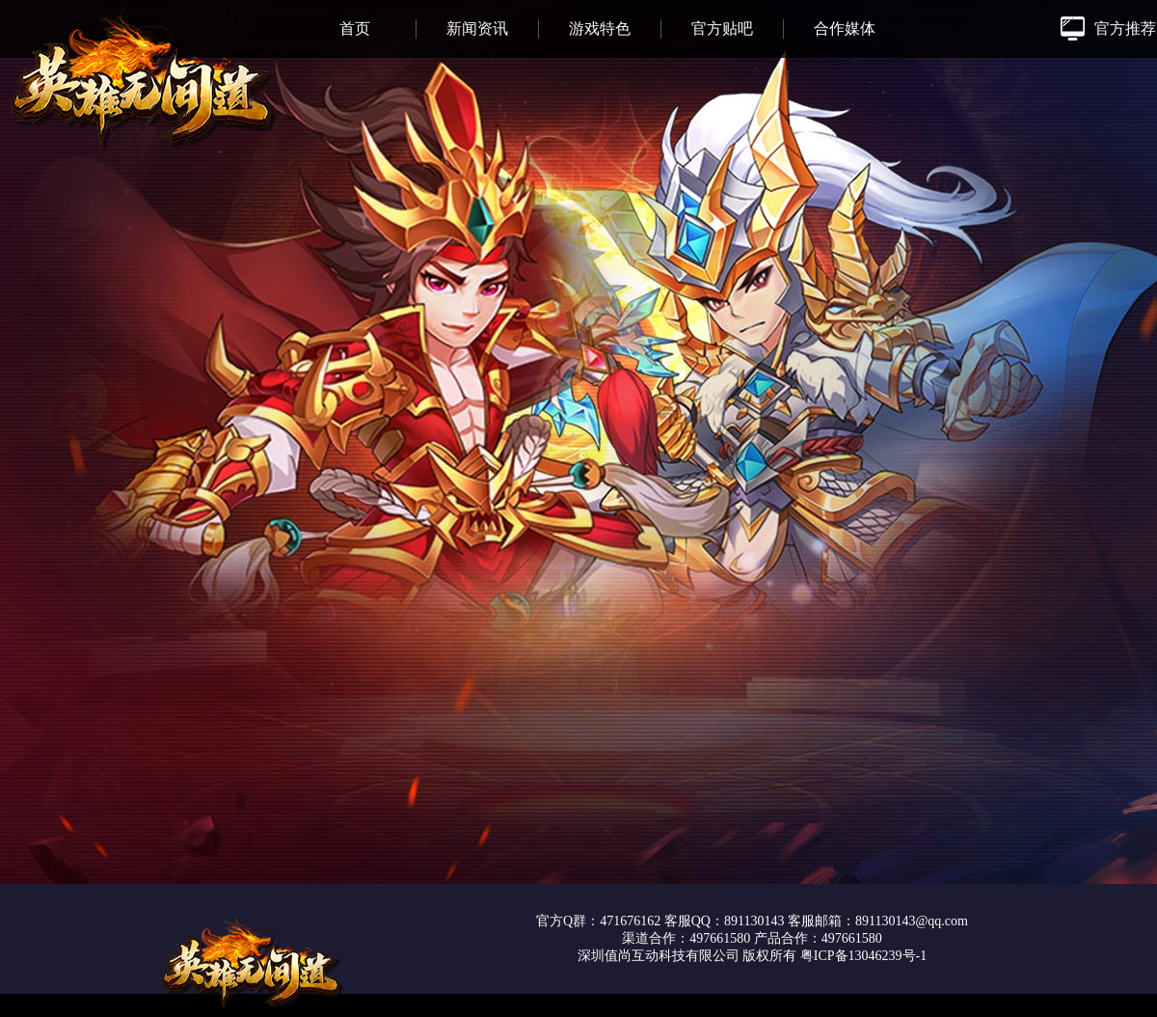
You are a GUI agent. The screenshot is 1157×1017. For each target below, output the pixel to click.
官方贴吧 (722, 28)
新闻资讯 (477, 28)
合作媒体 (844, 28)
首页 (354, 28)
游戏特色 (600, 28)
